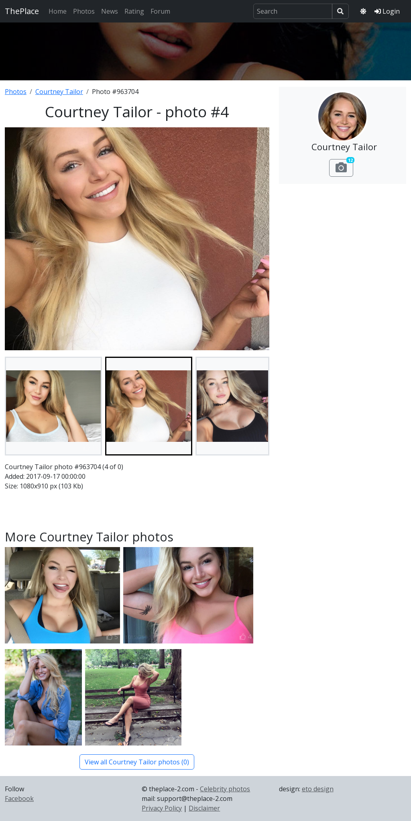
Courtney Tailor (59, 91)
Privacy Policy (162, 808)
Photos (84, 11)
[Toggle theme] (363, 11)
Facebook (19, 798)
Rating (134, 11)
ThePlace (22, 11)
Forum (160, 11)
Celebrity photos (225, 788)
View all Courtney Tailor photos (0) (137, 762)
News (109, 11)
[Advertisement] (205, 50)
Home (58, 11)
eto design (318, 788)
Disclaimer (204, 808)
